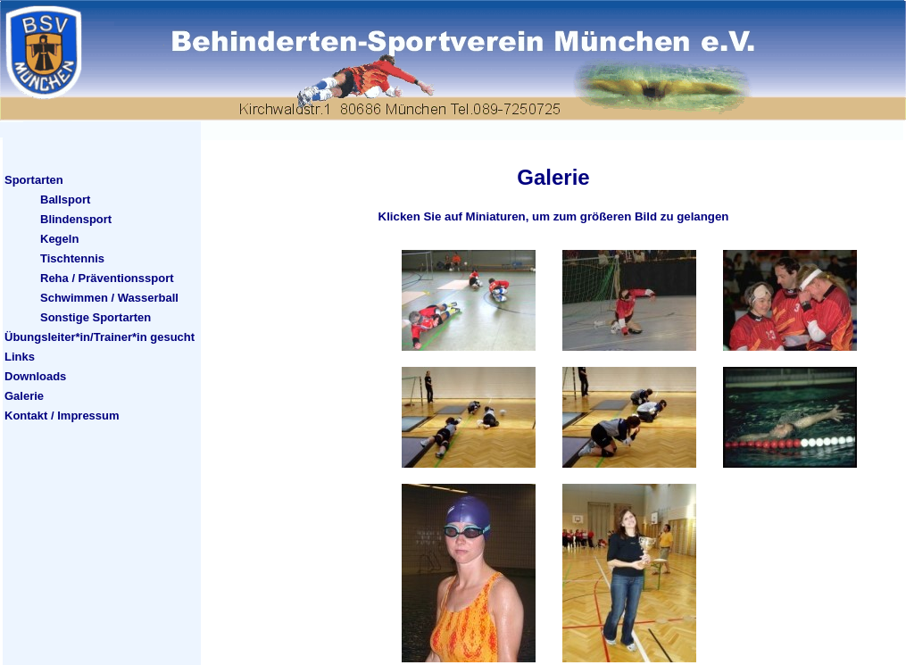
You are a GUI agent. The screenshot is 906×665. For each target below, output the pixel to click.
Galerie (24, 396)
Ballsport (65, 199)
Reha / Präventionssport (107, 278)
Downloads (35, 376)
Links (19, 356)
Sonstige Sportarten (95, 317)
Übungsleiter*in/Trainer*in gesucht (99, 337)
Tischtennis (72, 258)
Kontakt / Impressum (62, 415)
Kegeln (59, 238)
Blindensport (76, 219)
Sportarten (33, 180)
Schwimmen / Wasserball (109, 297)
